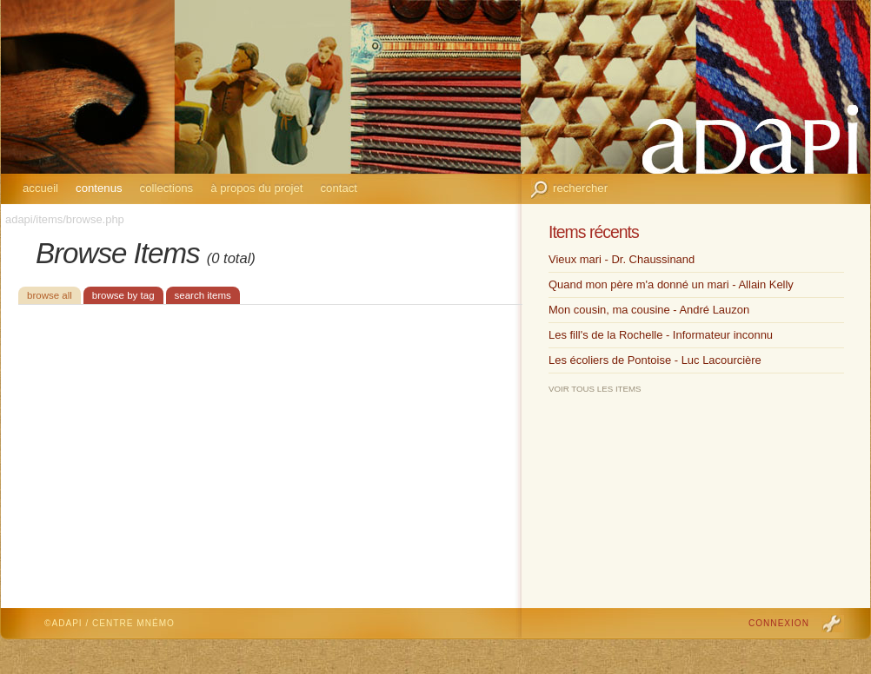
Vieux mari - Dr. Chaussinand (622, 259)
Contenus (99, 188)
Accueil (40, 188)
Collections (167, 188)
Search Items (203, 295)
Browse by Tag (123, 295)
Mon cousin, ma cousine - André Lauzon (649, 309)
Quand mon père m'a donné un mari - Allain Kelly (671, 284)
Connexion (778, 623)
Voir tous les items (595, 388)
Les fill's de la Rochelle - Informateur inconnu (661, 334)
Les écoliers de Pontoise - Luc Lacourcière (655, 360)
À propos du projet (256, 188)
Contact (338, 188)
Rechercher (580, 188)
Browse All (49, 295)
